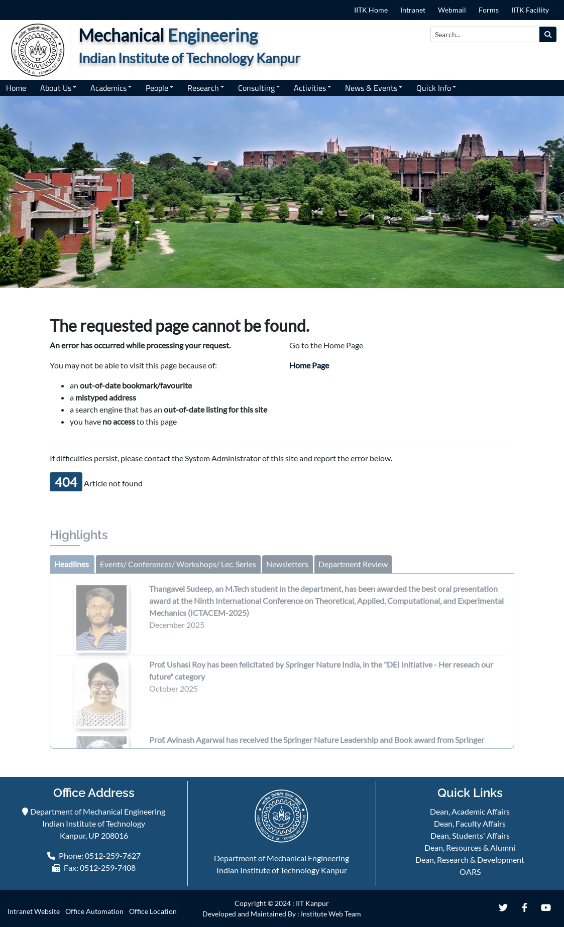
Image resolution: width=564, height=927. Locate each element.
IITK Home (371, 10)
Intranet (412, 10)
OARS (470, 871)
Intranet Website (34, 911)
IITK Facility (530, 10)
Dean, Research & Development (469, 859)
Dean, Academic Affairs (470, 811)
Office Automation (94, 911)
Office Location (153, 911)
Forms (489, 10)
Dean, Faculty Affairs (470, 823)
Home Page (309, 365)
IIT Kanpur (312, 903)
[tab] (71, 567)
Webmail (452, 10)
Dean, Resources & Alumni (469, 847)
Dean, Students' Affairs (470, 835)
